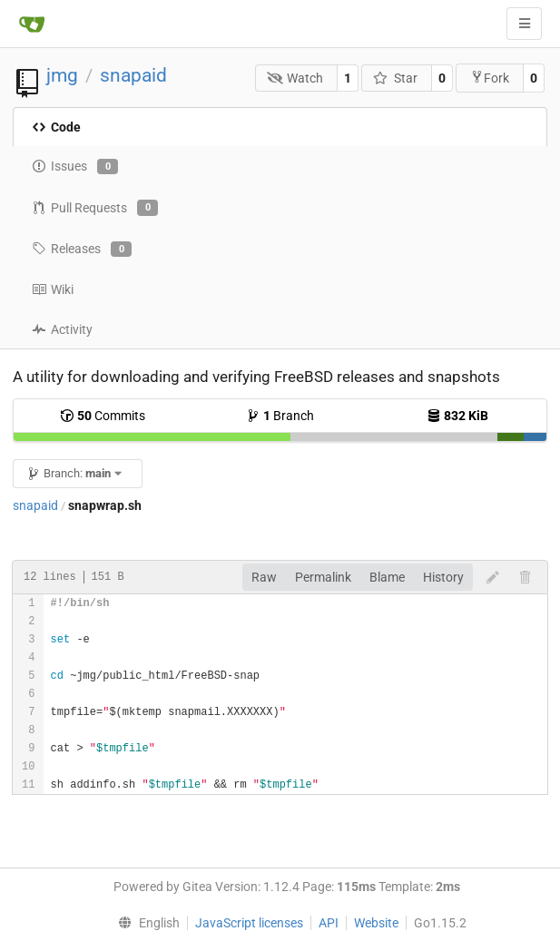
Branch (280, 415)
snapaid (133, 75)
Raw (264, 577)
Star (395, 78)
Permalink (323, 577)
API (329, 923)
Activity (62, 329)
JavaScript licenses (249, 923)
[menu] (145, 923)
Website (376, 923)
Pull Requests (95, 208)
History (443, 577)
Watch (295, 78)
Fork (489, 77)
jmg (62, 75)
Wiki (53, 289)
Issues (75, 167)
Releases (82, 249)
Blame (387, 577)
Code (56, 127)
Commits (102, 415)
